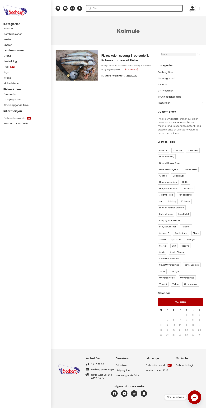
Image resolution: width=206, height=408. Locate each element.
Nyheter (162, 84)
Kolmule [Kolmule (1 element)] (185, 201)
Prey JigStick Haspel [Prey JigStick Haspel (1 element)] (169, 220)
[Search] (180, 54)
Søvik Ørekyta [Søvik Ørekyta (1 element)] (192, 264)
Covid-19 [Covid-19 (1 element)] (177, 150)
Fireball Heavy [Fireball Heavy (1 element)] (166, 156)
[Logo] (25, 10)
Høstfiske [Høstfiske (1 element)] (188, 188)
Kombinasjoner (13, 34)
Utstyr (7, 56)
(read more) (131, 69)
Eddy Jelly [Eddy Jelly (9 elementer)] (193, 150)
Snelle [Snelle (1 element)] (162, 239)
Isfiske (7, 77)
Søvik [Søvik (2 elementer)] (162, 252)
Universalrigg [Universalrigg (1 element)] (187, 277)
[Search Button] (198, 54)
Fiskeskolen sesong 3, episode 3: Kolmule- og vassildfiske (125, 57)
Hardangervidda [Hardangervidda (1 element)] (168, 182)
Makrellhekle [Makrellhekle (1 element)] (166, 214)
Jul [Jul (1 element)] (160, 201)
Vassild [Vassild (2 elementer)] (163, 284)
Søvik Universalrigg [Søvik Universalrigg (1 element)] (169, 264)
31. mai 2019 (130, 75)
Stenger (9, 28)
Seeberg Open (166, 72)
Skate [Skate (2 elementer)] (196, 233)
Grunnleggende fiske (16, 105)
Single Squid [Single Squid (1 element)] (181, 233)
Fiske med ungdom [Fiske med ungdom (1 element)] (169, 169)
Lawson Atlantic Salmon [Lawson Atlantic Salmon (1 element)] (171, 207)
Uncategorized (166, 78)
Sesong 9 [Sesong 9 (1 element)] (164, 233)
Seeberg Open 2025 (16, 123)
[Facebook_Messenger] (194, 397)
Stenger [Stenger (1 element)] (191, 239)
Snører (8, 45)
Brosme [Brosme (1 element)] (163, 150)
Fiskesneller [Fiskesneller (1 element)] (191, 169)
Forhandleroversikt (17, 118)
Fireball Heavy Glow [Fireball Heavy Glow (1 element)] (169, 163)
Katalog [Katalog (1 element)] (172, 201)
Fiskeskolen (10, 94)
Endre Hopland (113, 75)
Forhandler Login (185, 365)
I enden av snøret (14, 50)
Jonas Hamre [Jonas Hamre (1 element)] (185, 194)
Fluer (9, 66)
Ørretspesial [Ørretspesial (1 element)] (190, 284)
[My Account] (192, 8)
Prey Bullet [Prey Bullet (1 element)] (183, 214)
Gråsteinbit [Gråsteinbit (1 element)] (178, 175)
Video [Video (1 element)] (175, 284)
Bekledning (10, 61)
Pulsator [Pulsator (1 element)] (186, 226)
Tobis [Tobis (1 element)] (162, 271)
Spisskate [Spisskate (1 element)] (176, 239)
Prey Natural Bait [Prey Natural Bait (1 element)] (167, 226)
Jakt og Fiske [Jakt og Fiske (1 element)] (166, 194)
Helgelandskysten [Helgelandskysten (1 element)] (168, 188)
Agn (6, 72)
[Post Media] (77, 65)
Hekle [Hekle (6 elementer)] (185, 182)
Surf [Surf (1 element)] (174, 245)
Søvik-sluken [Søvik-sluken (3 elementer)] (177, 252)
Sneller (8, 39)
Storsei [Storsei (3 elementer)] (163, 245)
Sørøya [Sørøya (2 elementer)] (185, 245)
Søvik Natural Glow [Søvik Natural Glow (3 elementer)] (169, 258)
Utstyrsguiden (12, 99)
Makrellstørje (11, 83)
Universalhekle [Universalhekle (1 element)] (167, 277)
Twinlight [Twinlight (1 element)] (174, 271)
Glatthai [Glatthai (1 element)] (163, 175)
